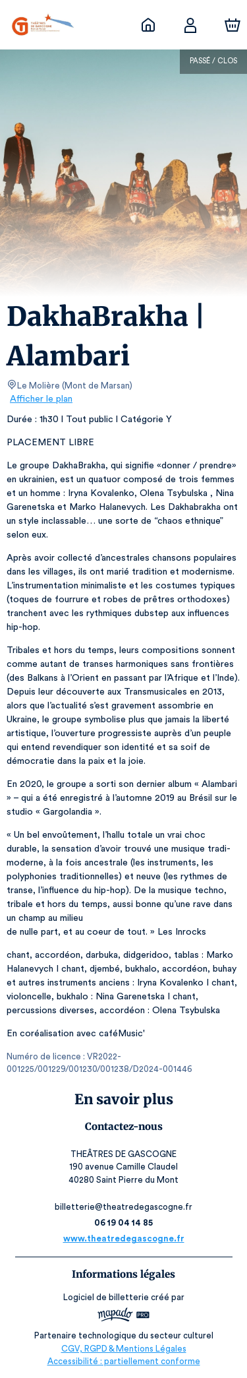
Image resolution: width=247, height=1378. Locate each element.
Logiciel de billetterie (107, 1297)
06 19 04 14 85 (123, 1223)
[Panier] (232, 25)
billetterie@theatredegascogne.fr (123, 1207)
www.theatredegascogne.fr (123, 1238)
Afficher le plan (40, 399)
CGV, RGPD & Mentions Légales (123, 1349)
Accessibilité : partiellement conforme (123, 1361)
